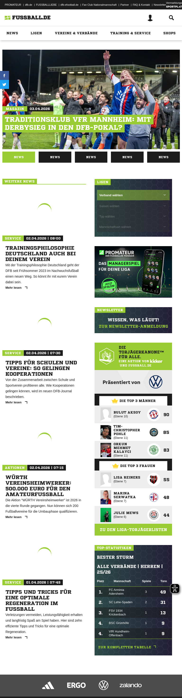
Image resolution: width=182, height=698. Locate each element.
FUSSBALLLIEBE (46, 4)
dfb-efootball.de (69, 4)
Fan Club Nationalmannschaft (99, 4)
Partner (124, 4)
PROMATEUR (13, 4)
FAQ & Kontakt (141, 4)
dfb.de (28, 4)
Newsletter (160, 4)
